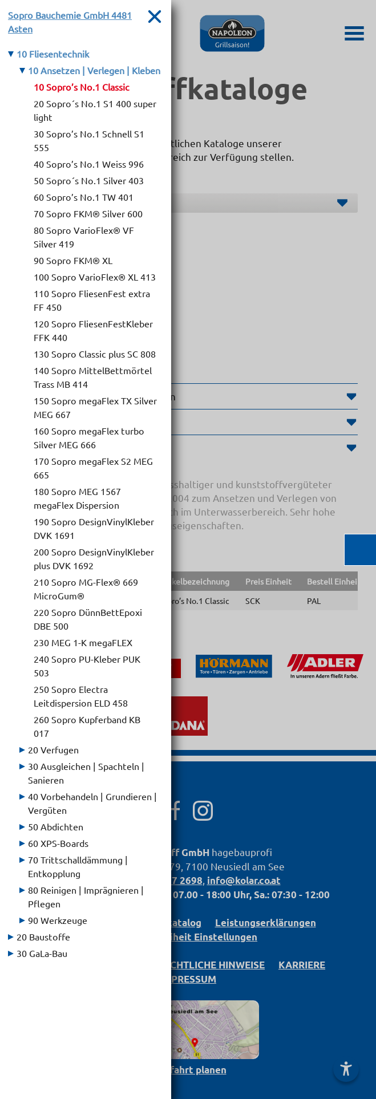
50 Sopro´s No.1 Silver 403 (89, 180)
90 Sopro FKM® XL (73, 260)
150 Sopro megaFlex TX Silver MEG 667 (95, 407)
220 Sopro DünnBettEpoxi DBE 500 (88, 618)
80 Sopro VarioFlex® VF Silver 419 (84, 236)
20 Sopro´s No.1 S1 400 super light (95, 110)
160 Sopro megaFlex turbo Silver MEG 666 (89, 437)
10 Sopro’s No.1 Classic (82, 86)
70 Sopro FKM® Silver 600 (88, 213)
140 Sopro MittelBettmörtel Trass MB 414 (93, 377)
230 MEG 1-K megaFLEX (83, 642)
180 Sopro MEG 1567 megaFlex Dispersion (77, 497)
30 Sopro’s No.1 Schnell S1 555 (89, 140)
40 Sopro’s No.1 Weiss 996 (89, 163)
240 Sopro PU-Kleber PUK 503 (87, 665)
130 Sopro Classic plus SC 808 (95, 353)
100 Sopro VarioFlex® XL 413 (95, 276)
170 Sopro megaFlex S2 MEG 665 (93, 467)
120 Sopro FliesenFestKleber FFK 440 (93, 330)
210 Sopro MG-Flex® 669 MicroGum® (86, 588)
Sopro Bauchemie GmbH (70, 21)
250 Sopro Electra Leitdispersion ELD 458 (81, 695)
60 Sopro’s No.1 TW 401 (84, 196)
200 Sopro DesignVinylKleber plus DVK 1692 (94, 558)
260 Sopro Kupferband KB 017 (87, 726)
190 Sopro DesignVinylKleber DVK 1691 (94, 528)
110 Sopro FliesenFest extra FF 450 (92, 300)
